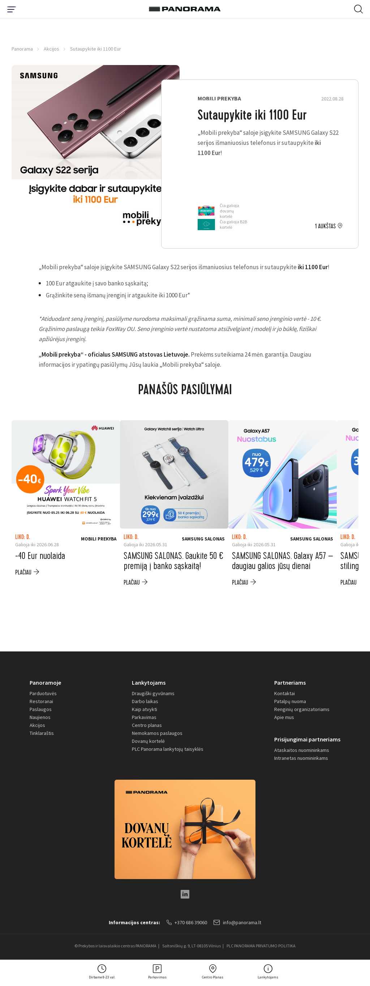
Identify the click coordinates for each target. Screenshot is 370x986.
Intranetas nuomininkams (301, 758)
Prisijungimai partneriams (307, 739)
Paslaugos (41, 709)
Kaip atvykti (144, 709)
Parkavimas (144, 717)
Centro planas (147, 725)
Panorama (22, 49)
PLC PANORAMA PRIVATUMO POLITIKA (261, 945)
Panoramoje (45, 682)
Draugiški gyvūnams (153, 693)
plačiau (23, 572)
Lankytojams (148, 682)
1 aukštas (325, 226)
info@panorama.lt (237, 922)
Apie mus (284, 717)
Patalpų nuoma (290, 701)
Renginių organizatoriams (302, 709)
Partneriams (290, 682)
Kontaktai (284, 693)
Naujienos (40, 717)
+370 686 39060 (187, 922)
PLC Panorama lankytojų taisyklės (167, 749)
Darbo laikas (145, 701)
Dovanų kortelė (148, 741)
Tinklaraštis (42, 733)
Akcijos (51, 49)
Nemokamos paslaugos (157, 733)
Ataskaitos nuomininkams (301, 750)
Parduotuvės (43, 693)
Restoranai (41, 701)
